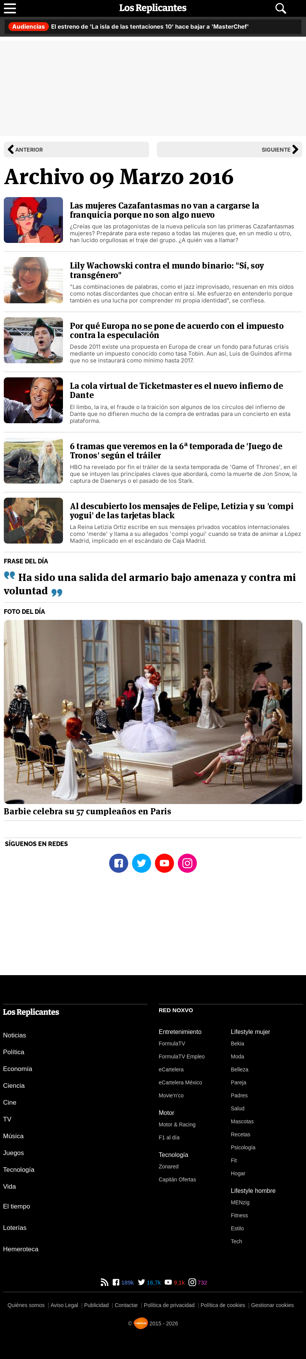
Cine (9, 1102)
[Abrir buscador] (280, 8)
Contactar (126, 1305)
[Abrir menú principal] (10, 8)
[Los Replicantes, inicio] (153, 8)
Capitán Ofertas (177, 1179)
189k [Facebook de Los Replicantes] (127, 1282)
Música (13, 1136)
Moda (237, 1056)
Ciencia (14, 1085)
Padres (239, 1095)
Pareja (238, 1082)
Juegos (13, 1153)
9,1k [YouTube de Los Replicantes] (178, 1282)
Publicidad (96, 1305)
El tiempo (16, 1206)
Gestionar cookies (272, 1305)
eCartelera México (180, 1082)
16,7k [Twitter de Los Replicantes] (153, 1282)
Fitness (239, 1215)
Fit (234, 1160)
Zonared (169, 1166)
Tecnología (18, 1169)
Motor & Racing (177, 1124)
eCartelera (171, 1069)
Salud (238, 1108)
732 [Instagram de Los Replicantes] (201, 1282)
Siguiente (276, 149)
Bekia (237, 1043)
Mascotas (242, 1121)
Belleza (239, 1069)
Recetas (240, 1134)
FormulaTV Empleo (182, 1056)
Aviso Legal (64, 1305)
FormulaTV (172, 1043)
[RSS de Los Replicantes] (104, 1282)
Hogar (238, 1173)
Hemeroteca (21, 1249)
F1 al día (169, 1137)
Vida (9, 1186)
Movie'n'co (171, 1095)
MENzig (240, 1202)
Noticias (14, 1035)
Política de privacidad (169, 1305)
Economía (17, 1069)
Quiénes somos (26, 1305)
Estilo (237, 1228)
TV (7, 1119)
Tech (236, 1241)
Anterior (29, 149)
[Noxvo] (141, 1323)
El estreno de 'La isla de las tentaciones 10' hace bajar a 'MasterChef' (128, 26)
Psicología (243, 1147)
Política (13, 1052)
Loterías (14, 1227)
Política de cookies (223, 1305)
